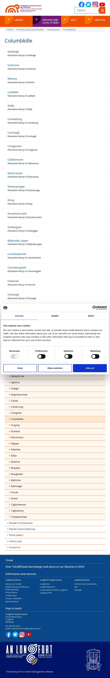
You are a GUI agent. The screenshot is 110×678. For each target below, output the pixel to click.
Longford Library (13, 580)
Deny (20, 368)
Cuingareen (15, 146)
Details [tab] (55, 316)
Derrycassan (15, 173)
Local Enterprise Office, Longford (53, 590)
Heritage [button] (100, 19)
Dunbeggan (15, 227)
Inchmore (13, 65)
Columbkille (69, 29)
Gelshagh (13, 51)
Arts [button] (74, 19)
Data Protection (12, 601)
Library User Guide (13, 584)
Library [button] (19, 19)
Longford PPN (46, 593)
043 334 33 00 (14, 626)
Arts (76, 587)
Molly (11, 105)
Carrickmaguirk (17, 267)
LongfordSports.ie (47, 587)
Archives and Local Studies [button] (50, 21)
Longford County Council (51, 580)
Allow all (90, 368)
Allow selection (55, 368)
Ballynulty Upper (18, 240)
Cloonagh (13, 294)
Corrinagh (14, 132)
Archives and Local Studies (30, 29)
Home (10, 29)
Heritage (78, 590)
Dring (11, 200)
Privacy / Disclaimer (13, 598)
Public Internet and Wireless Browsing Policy (17, 588)
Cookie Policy (11, 595)
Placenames (53, 29)
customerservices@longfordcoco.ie (26, 628)
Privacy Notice (11, 592)
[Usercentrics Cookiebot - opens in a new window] (94, 308)
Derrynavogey (16, 186)
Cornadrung (15, 119)
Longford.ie (45, 584)
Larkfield (13, 92)
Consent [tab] (19, 316)
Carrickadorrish (17, 254)
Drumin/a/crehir (17, 213)
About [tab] (91, 316)
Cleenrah (13, 281)
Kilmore (12, 78)
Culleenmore (15, 159)
